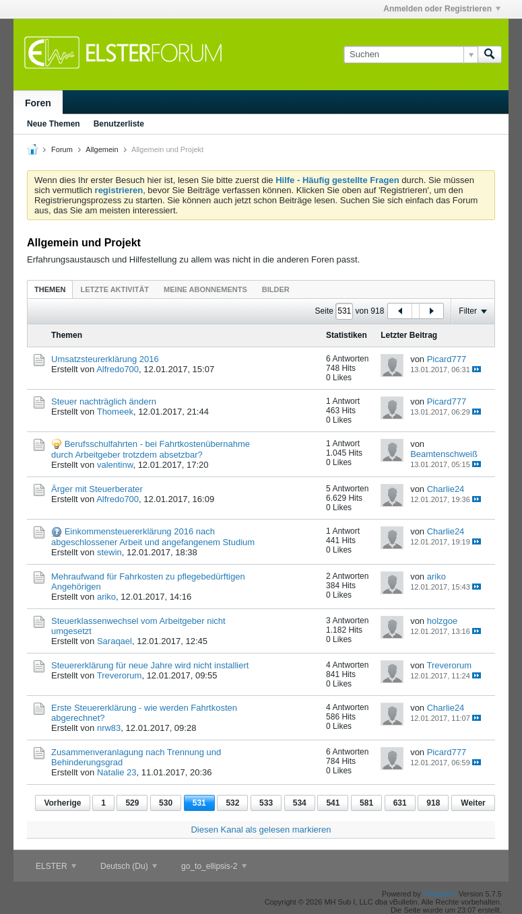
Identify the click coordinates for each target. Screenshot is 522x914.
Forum (62, 149)
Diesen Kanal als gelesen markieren (261, 829)
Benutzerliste (119, 124)
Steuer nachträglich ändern (103, 401)
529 (132, 803)
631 (400, 803)
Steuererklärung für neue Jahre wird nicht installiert (150, 665)
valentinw (115, 465)
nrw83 (109, 728)
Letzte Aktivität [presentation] (114, 289)
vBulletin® (440, 894)
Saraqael (114, 641)
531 (199, 803)
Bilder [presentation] (276, 289)
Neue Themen (53, 124)
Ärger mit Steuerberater (97, 489)
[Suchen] (411, 54)
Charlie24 (446, 489)
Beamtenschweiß (444, 454)
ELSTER (56, 866)
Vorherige (62, 803)
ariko (106, 597)
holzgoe (442, 621)
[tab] (50, 289)
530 (165, 803)
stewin (109, 552)
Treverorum (119, 675)
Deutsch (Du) (128, 866)
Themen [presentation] (49, 289)
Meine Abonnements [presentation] (205, 289)
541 (332, 803)
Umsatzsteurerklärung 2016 (105, 359)
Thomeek (115, 412)
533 (266, 803)
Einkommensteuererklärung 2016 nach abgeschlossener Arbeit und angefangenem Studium (153, 536)
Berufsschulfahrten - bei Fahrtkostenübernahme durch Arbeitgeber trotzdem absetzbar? (150, 449)
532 (232, 803)
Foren (38, 103)
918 (433, 803)
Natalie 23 (117, 772)
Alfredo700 (117, 369)
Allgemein (102, 149)
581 (366, 803)
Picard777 (447, 359)
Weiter (473, 803)
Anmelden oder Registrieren (441, 8)
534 (299, 803)
